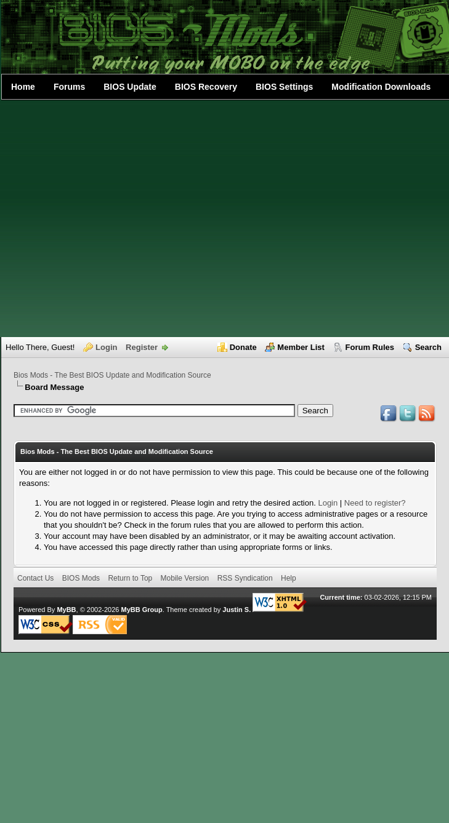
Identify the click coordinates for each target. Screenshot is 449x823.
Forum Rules (370, 347)
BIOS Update (129, 87)
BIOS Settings (284, 87)
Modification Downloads (381, 87)
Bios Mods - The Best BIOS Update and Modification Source (112, 375)
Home (23, 87)
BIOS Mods (81, 578)
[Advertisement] (115, 218)
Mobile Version (185, 578)
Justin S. (236, 609)
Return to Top (130, 578)
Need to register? (375, 502)
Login (106, 347)
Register (142, 347)
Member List (301, 347)
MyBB (66, 609)
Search (428, 347)
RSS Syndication (245, 578)
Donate (243, 347)
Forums (69, 87)
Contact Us (35, 578)
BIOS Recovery (206, 87)
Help (288, 578)
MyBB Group (141, 609)
